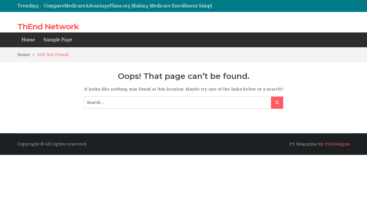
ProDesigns (337, 144)
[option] (130, 6)
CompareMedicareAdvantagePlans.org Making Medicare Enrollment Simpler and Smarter (145, 6)
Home (28, 39)
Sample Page (57, 39)
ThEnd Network (48, 26)
